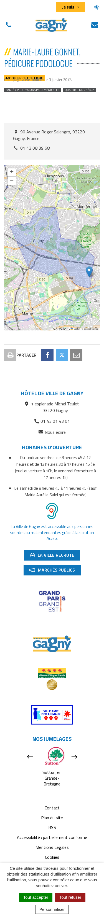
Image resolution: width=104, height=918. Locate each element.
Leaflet (75, 329)
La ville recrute (55, 556)
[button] (89, 272)
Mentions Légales (52, 847)
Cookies (52, 857)
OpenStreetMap (91, 329)
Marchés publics (55, 571)
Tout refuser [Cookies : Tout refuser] (70, 897)
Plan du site (52, 817)
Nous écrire (52, 432)
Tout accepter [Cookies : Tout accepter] (35, 897)
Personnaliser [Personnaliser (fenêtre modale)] (52, 909)
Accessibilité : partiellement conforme (52, 837)
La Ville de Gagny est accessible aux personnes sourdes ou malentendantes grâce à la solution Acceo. (52, 532)
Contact (52, 807)
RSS (52, 827)
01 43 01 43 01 (52, 421)
